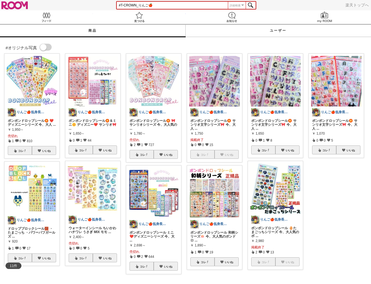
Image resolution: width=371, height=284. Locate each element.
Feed (46, 17)
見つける (139, 17)
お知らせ (232, 17)
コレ (22, 150)
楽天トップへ (357, 5)
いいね (46, 150)
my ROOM (324, 17)
